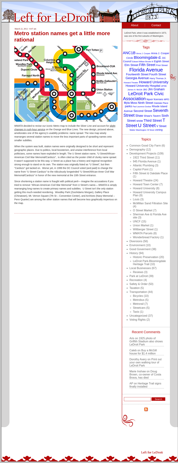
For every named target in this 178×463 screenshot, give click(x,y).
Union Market (141, 225)
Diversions (135, 241)
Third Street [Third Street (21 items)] (153, 120)
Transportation (138, 291)
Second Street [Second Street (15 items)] (142, 111)
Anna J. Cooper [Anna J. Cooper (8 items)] (143, 53)
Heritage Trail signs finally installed (145, 385)
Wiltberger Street (143, 229)
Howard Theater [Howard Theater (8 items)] (131, 82)
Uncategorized (138, 315)
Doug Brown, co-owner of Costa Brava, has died (145, 374)
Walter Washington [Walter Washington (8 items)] (138, 130)
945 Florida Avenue (145, 161)
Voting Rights (137, 319)
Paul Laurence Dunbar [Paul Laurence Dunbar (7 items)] (142, 106)
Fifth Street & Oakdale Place (150, 173)
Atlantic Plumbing (143, 165)
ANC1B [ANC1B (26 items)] (129, 53)
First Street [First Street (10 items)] (162, 65)
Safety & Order (138, 284)
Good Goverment (140, 249)
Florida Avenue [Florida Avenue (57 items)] (146, 70)
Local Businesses (140, 268)
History (133, 253)
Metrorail (138, 303)
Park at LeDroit (138, 276)
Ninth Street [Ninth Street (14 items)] (145, 102)
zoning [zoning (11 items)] (159, 129)
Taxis (136, 311)
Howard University (144, 188)
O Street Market (142, 210)
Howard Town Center (146, 184)
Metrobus (138, 299)
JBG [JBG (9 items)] (145, 89)
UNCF (136, 221)
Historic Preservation (145, 257)
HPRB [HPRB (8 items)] (164, 86)
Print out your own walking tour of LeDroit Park (145, 362)
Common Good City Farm (145, 145)
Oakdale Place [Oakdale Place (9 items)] (161, 103)
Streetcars (139, 307)
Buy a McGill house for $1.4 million (143, 352)
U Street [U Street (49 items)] (147, 125)
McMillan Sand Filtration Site (150, 203)
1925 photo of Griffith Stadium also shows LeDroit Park (146, 341)
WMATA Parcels (143, 233)
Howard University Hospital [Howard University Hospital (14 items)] (143, 85)
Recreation (136, 280)
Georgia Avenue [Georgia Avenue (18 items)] (137, 78)
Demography (137, 149)
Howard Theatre (143, 180)
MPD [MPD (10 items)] (166, 99)
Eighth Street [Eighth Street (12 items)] (161, 61)
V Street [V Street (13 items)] (161, 126)
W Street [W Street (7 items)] (150, 130)
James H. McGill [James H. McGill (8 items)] (134, 89)
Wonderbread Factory (146, 237)
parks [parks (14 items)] (128, 106)
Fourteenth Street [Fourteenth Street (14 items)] (137, 74)
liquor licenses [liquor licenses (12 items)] (154, 99)
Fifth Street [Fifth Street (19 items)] (147, 65)
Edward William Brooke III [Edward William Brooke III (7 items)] (142, 62)
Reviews (138, 272)
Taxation (134, 287)
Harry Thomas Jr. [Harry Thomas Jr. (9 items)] (158, 78)
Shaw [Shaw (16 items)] (139, 115)
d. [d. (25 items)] (159, 57)
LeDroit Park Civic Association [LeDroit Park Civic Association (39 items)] (143, 96)
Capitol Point (141, 169)
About (134, 25)
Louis (136, 199)
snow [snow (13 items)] (139, 120)
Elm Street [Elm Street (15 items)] (131, 65)
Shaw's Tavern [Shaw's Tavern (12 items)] (152, 115)
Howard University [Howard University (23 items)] (153, 82)
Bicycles (138, 295)
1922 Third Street (143, 157)
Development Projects (142, 153)
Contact (156, 25)
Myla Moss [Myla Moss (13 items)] (130, 102)
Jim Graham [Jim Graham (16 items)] (156, 89)
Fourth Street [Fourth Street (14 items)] (157, 74)
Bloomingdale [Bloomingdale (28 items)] (146, 57)
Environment (137, 245)
